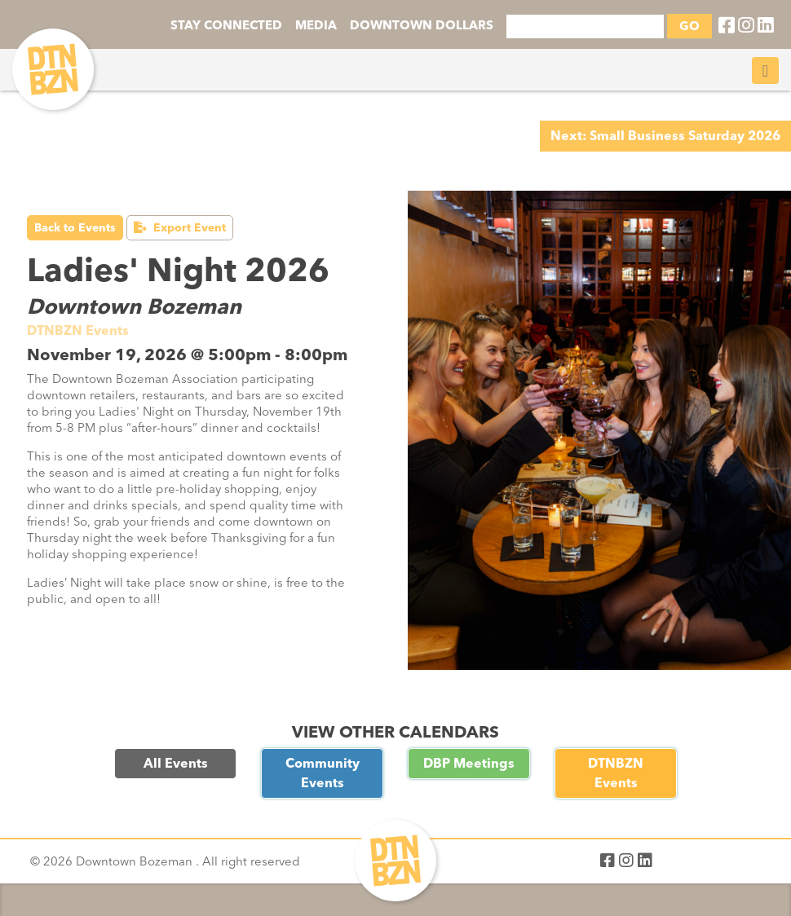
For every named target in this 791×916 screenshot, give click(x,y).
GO (689, 26)
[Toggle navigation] (765, 70)
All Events (176, 763)
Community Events (322, 772)
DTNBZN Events (615, 772)
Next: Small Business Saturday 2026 (665, 135)
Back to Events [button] (75, 228)
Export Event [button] (180, 228)
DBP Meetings (469, 763)
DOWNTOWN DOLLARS (421, 25)
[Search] (585, 26)
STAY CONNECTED (226, 25)
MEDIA (316, 25)
